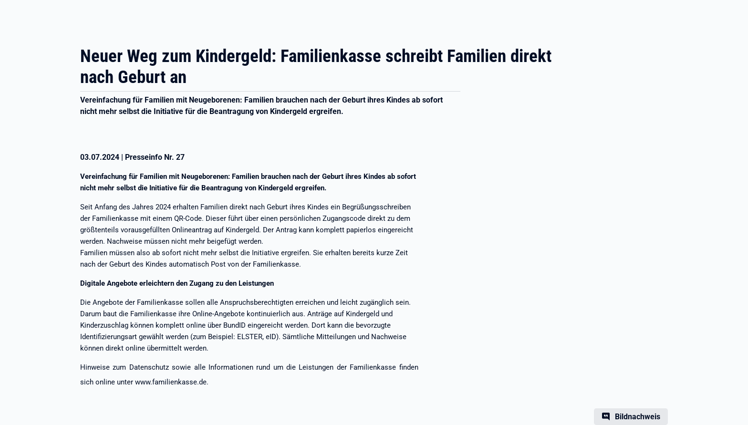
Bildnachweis (637, 416)
